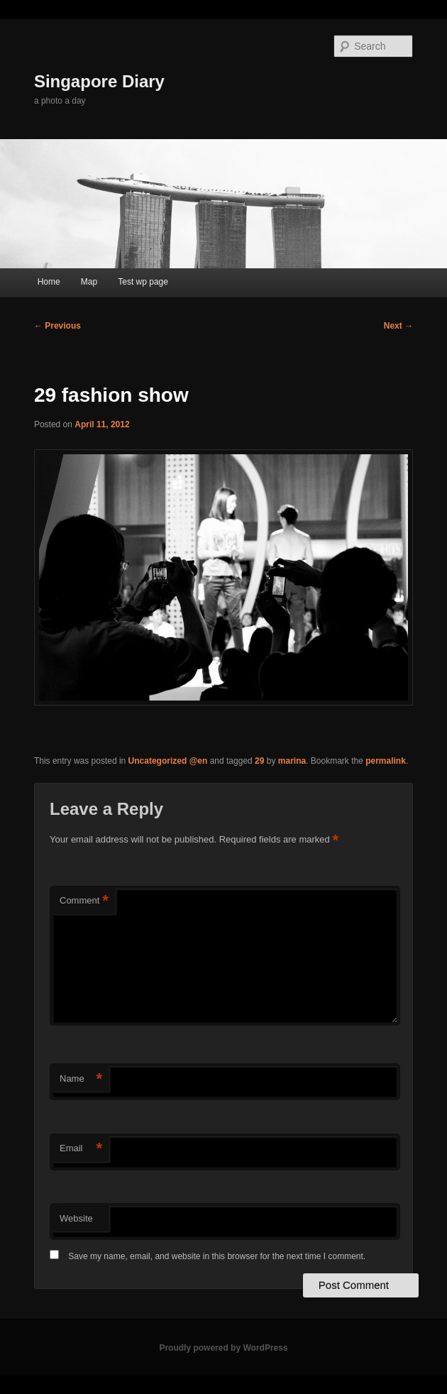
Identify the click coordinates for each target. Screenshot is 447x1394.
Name (81, 1079)
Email (81, 1148)
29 (259, 761)
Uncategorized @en (168, 761)
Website (76, 1218)
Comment (84, 901)
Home (49, 282)
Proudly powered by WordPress (223, 1348)
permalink (385, 761)
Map (89, 282)
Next (398, 326)
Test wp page (143, 282)
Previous (57, 326)
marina (292, 761)
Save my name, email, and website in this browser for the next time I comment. (216, 1256)
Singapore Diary (99, 81)
